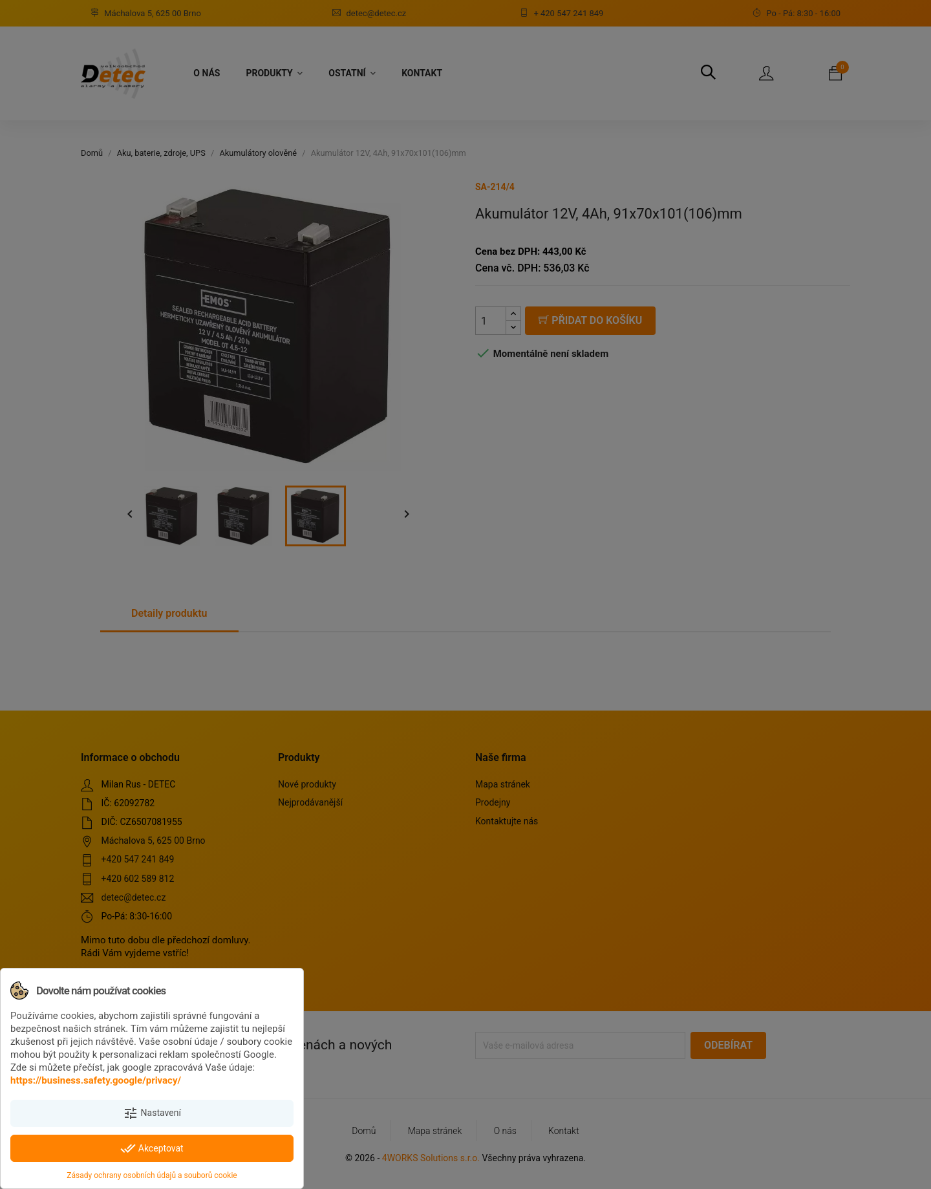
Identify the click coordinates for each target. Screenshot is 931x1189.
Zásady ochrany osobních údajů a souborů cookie (152, 1175)
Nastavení (152, 1113)
